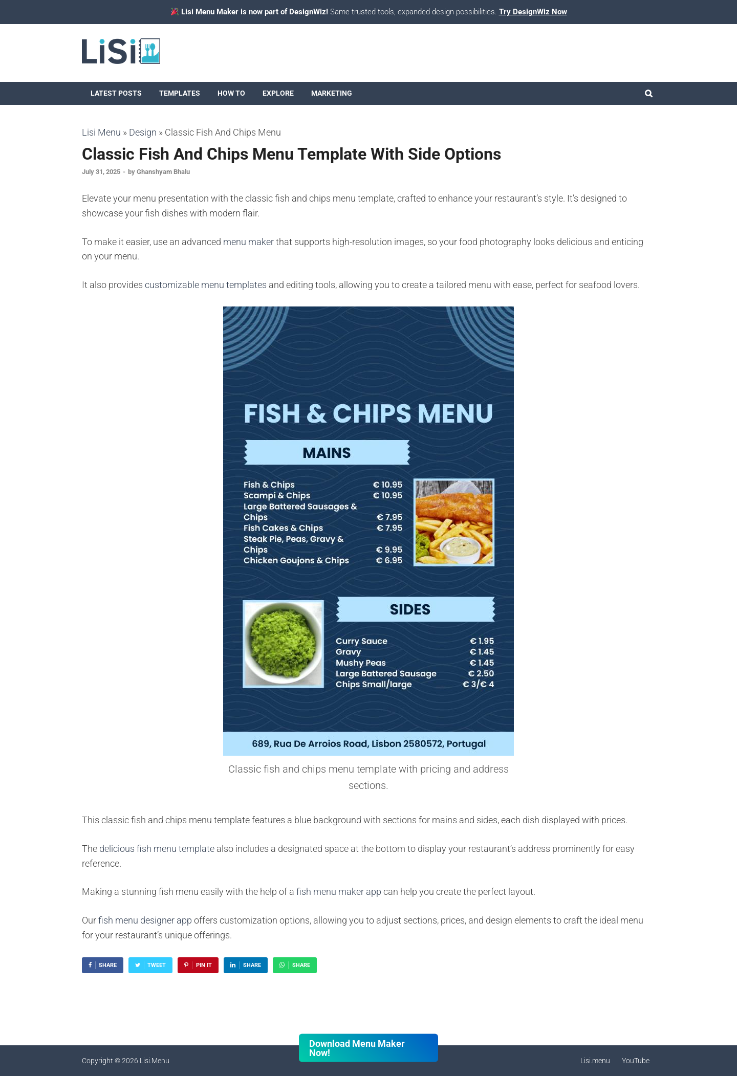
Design (143, 132)
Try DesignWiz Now (533, 11)
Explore (278, 93)
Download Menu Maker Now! (357, 1048)
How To (231, 93)
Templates (179, 93)
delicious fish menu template (156, 848)
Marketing (331, 93)
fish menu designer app (145, 920)
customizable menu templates (206, 284)
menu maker (248, 241)
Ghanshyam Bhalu (163, 171)
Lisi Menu (101, 132)
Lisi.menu (595, 1061)
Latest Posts (116, 93)
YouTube (635, 1061)
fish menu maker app (338, 891)
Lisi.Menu (154, 1061)
